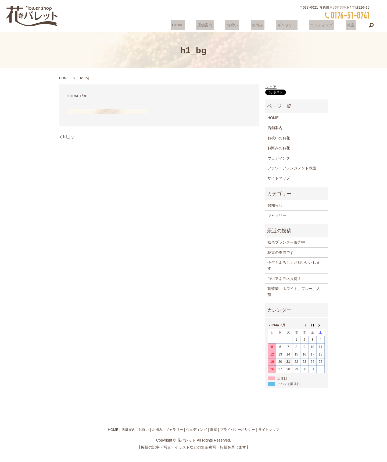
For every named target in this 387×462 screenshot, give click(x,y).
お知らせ (274, 205)
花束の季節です (280, 252)
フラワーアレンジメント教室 (291, 168)
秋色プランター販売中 (286, 242)
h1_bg (68, 136)
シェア (271, 87)
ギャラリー (293, 25)
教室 (352, 25)
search (371, 25)
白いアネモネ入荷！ (284, 278)
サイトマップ (278, 178)
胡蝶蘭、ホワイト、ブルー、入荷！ (293, 291)
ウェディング (325, 25)
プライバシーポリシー (237, 430)
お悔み (266, 25)
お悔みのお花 (278, 148)
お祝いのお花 (278, 138)
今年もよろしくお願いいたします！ (293, 265)
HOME (193, 25)
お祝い (243, 25)
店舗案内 (218, 25)
